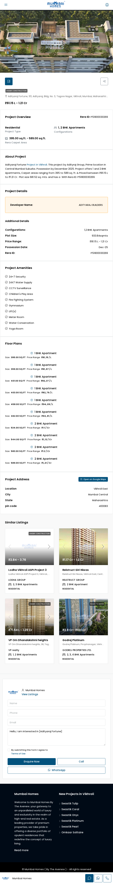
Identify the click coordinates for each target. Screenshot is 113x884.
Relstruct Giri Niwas (75, 570)
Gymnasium (16, 306)
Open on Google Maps (93, 479)
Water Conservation (21, 323)
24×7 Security (17, 277)
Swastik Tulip (69, 804)
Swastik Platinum (72, 821)
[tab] (9, 82)
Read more (21, 850)
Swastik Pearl (69, 827)
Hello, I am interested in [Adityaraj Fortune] (56, 737)
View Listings (30, 694)
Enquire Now (31, 762)
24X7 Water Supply (20, 282)
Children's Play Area (21, 294)
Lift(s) (12, 311)
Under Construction (16, 91)
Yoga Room (16, 329)
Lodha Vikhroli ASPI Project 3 (27, 570)
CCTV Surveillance (20, 288)
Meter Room (16, 317)
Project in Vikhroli (37, 165)
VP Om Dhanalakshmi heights (28, 640)
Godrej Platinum (73, 640)
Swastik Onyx (69, 815)
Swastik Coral (70, 809)
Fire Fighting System (21, 300)
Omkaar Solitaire (72, 832)
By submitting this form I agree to (56, 752)
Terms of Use (18, 753)
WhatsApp (56, 770)
